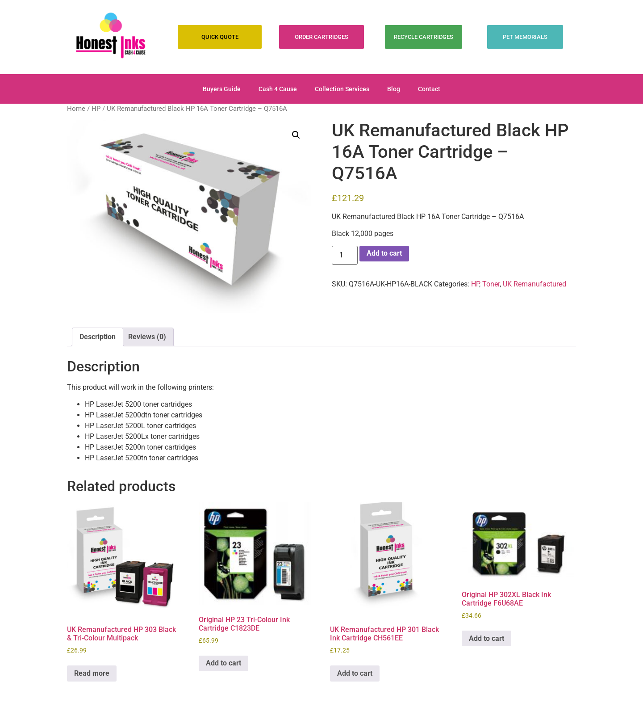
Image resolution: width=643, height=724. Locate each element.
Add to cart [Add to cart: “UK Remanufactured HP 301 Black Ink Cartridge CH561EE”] (354, 673)
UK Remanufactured (534, 284)
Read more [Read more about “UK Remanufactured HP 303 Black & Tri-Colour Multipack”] (91, 673)
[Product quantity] (345, 255)
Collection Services (342, 89)
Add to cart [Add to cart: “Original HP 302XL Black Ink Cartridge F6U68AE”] (486, 638)
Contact (429, 89)
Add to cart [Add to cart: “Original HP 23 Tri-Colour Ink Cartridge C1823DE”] (223, 663)
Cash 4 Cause (278, 89)
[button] (296, 135)
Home (76, 109)
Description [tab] (97, 337)
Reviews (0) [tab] (147, 337)
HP (96, 109)
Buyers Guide (222, 89)
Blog (393, 89)
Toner (491, 284)
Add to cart (384, 253)
